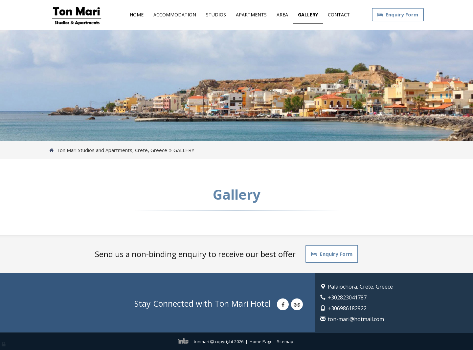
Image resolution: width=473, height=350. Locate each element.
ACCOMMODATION (174, 14)
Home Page (261, 341)
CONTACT (339, 14)
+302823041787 (347, 297)
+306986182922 (347, 308)
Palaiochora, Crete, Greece (360, 286)
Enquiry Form (397, 14)
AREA (282, 14)
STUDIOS (216, 14)
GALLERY (308, 14)
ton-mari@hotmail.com (356, 319)
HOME (137, 14)
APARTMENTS (251, 14)
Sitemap (285, 341)
